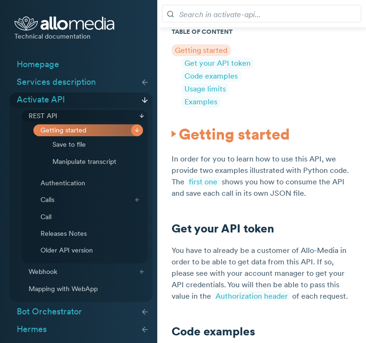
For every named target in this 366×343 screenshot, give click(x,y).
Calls (47, 199)
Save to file (69, 144)
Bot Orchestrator (49, 311)
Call (46, 216)
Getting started (63, 130)
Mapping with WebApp (63, 288)
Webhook (43, 271)
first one (203, 181)
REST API (43, 115)
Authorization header (251, 296)
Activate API (41, 99)
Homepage (38, 64)
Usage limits (205, 88)
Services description (56, 82)
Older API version (67, 250)
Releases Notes (64, 233)
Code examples (211, 76)
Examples (200, 101)
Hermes (32, 329)
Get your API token (217, 63)
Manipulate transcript (84, 161)
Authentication (63, 183)
